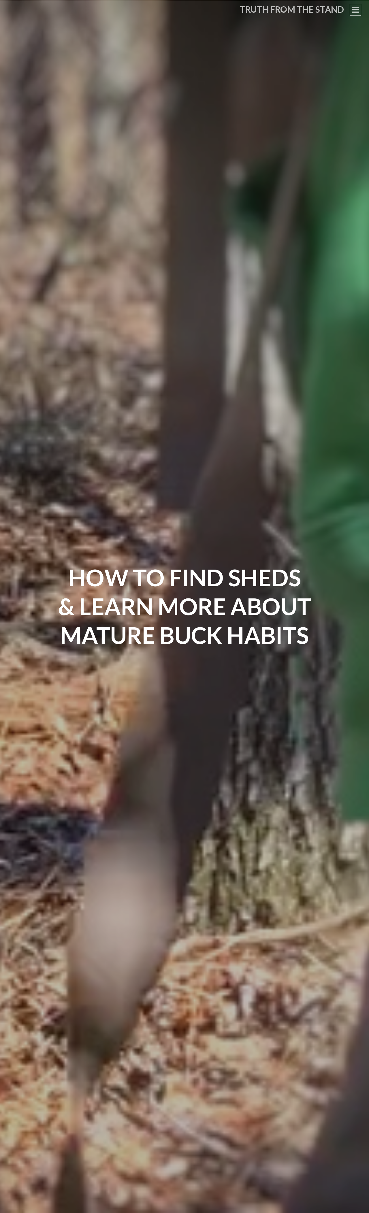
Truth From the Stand (292, 9)
